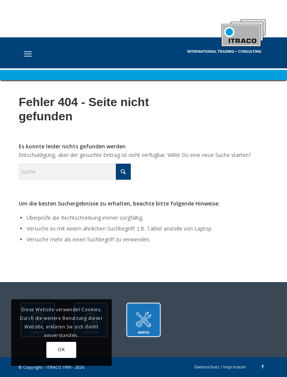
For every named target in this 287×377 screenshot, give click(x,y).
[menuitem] (28, 54)
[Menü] (28, 54)
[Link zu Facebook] (262, 366)
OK (61, 349)
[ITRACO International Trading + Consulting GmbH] (226, 32)
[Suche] (75, 172)
